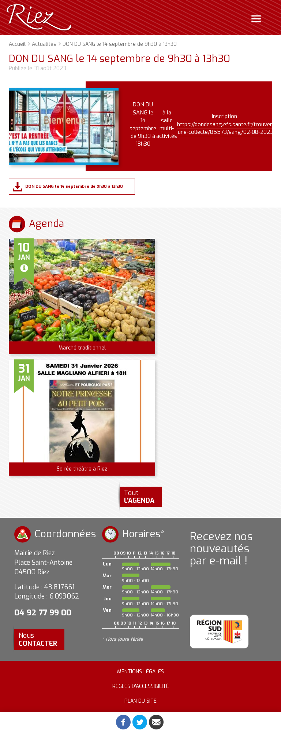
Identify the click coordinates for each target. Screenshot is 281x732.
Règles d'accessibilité (140, 686)
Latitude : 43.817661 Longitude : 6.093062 (46, 592)
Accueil (17, 44)
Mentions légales (140, 671)
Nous (38, 639)
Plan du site (140, 701)
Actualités (44, 44)
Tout (139, 496)
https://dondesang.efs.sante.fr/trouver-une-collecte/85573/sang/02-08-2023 (225, 128)
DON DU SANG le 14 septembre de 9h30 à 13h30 (74, 186)
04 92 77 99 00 (42, 612)
